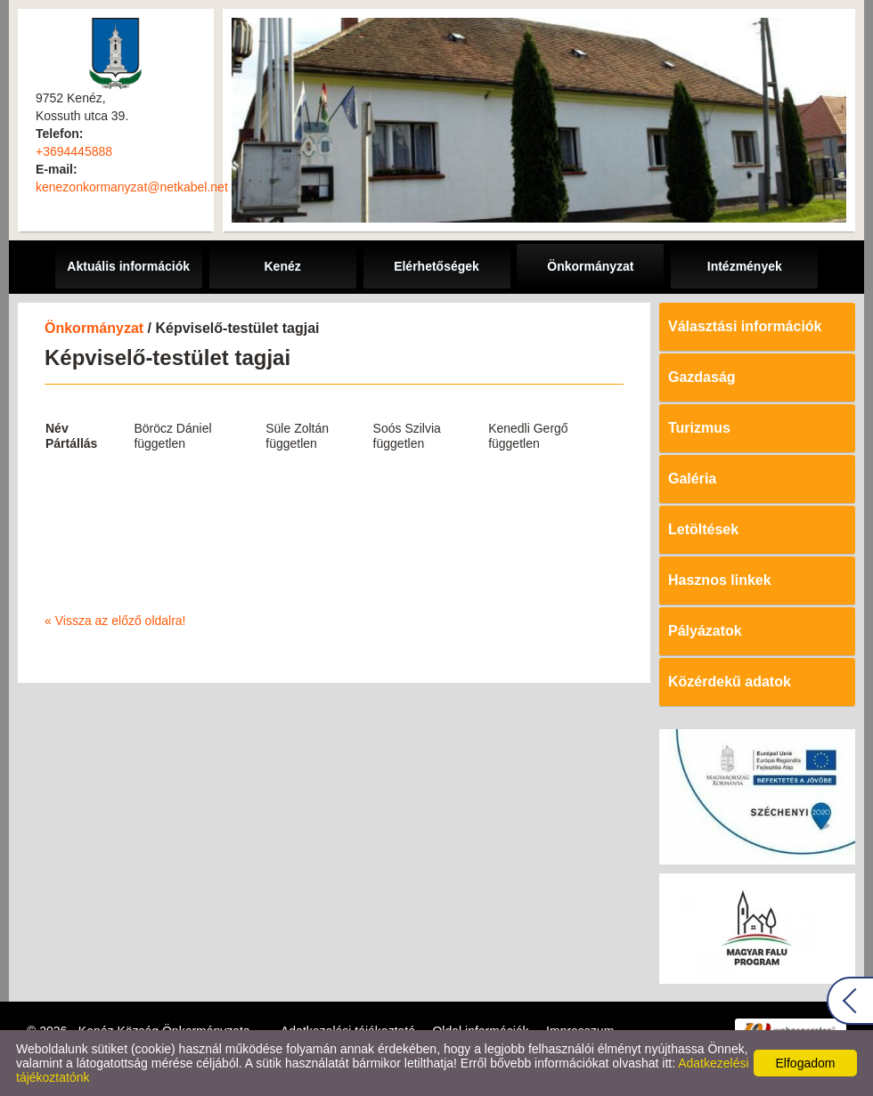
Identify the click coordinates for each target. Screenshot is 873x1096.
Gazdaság (702, 377)
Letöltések (703, 529)
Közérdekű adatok (729, 681)
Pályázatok (705, 630)
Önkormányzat (94, 328)
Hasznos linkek (719, 580)
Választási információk (745, 326)
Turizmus (699, 427)
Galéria (692, 478)
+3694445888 (74, 151)
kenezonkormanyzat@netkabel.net (132, 187)
